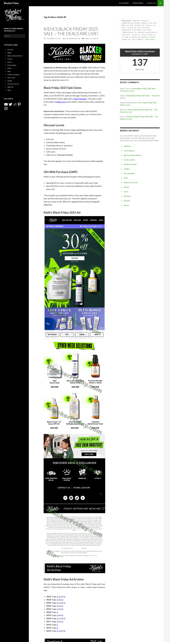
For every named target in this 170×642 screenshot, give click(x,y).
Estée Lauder (129, 160)
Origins (127, 169)
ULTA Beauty (129, 151)
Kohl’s (9, 68)
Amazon (10, 50)
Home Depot (11, 65)
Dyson (9, 62)
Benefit (127, 201)
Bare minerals (129, 173)
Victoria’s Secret (13, 84)
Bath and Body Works (132, 155)
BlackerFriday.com (72, 38)
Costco (9, 59)
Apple (9, 53)
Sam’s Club (11, 78)
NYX (126, 178)
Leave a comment (91, 38)
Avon (126, 191)
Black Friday (124, 3)
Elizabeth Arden (130, 164)
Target (9, 81)
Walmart (10, 87)
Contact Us (151, 3)
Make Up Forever (131, 182)
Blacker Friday (11, 3)
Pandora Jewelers (13, 74)
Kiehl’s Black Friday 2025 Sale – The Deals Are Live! (71, 31)
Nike (9, 71)
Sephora (127, 146)
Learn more (149, 39)
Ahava (126, 205)
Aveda (126, 187)
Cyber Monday (137, 3)
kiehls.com (61, 102)
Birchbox (127, 196)
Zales (9, 90)
